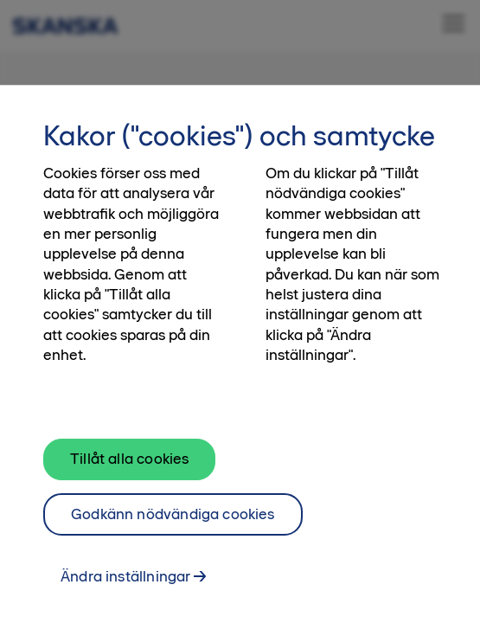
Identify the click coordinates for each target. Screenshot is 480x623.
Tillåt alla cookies (129, 467)
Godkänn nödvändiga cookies (173, 522)
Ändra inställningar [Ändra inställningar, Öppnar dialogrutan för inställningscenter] (125, 585)
